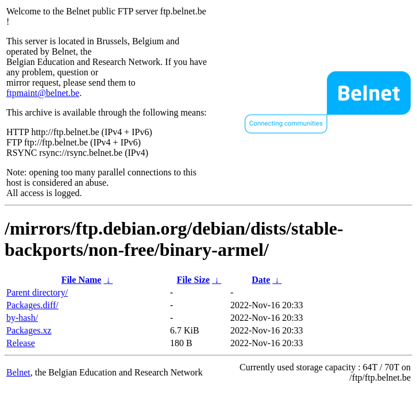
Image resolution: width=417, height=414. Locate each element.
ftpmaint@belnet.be (42, 93)
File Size (193, 280)
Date (261, 280)
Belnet (18, 372)
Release (20, 343)
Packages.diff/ (32, 305)
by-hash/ (22, 318)
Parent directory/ (37, 292)
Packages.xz (29, 330)
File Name (81, 280)
